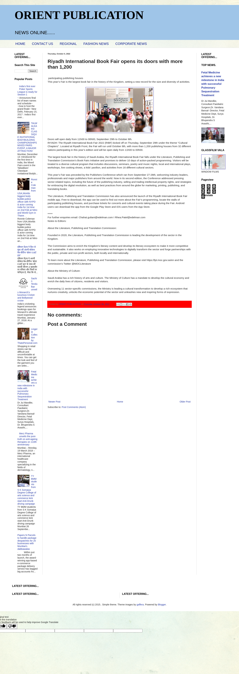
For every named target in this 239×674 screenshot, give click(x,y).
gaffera (140, 604)
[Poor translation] (12, 626)
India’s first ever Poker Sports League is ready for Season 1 (27, 90)
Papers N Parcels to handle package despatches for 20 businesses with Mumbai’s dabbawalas (27, 542)
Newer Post (54, 401)
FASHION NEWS (96, 44)
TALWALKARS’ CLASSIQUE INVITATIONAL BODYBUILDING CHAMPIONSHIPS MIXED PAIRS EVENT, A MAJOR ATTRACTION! (27, 137)
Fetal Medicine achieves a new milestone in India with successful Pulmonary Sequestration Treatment (27, 385)
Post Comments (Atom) (74, 407)
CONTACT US (42, 44)
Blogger (162, 604)
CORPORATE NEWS (131, 44)
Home (120, 401)
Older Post (185, 401)
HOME (20, 44)
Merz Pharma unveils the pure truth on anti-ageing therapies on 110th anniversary (28, 439)
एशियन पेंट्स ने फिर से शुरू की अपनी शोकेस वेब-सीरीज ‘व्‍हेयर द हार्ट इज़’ (27, 251)
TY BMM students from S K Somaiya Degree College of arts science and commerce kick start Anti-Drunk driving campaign (27, 490)
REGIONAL (68, 44)
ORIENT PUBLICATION (79, 15)
